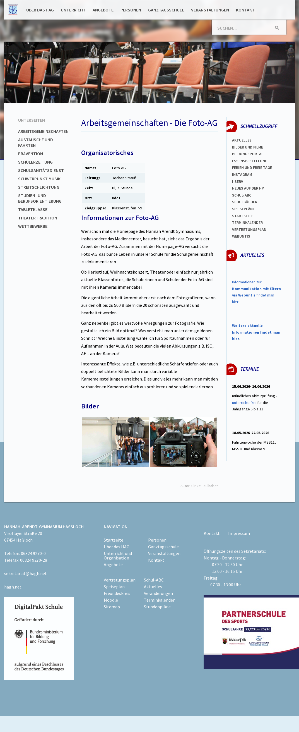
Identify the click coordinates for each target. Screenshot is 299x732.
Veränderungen (158, 593)
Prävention (30, 153)
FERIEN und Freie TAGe (252, 167)
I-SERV (237, 181)
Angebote (103, 10)
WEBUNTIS (241, 236)
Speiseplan (114, 586)
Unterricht (73, 10)
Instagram (242, 174)
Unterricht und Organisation (118, 556)
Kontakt (245, 10)
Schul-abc (241, 195)
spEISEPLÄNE (243, 208)
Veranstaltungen (210, 10)
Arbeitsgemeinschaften (43, 131)
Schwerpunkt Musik (39, 178)
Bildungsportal (247, 153)
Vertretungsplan (249, 229)
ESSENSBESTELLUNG (249, 160)
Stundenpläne (157, 606)
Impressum (239, 533)
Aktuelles (242, 140)
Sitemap (112, 606)
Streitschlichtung (38, 187)
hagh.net (12, 587)
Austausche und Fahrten (35, 142)
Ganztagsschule (166, 10)
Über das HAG (40, 10)
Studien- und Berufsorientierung (40, 198)
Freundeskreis (117, 593)
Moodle (111, 600)
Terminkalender (247, 222)
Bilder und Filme (247, 147)
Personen (130, 10)
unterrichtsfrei (244, 402)
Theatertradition (37, 218)
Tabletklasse (32, 209)
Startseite (242, 215)
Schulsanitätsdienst (41, 170)
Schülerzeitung (35, 162)
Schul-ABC (154, 580)
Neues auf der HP (248, 188)
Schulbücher (244, 201)
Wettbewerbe (32, 226)
